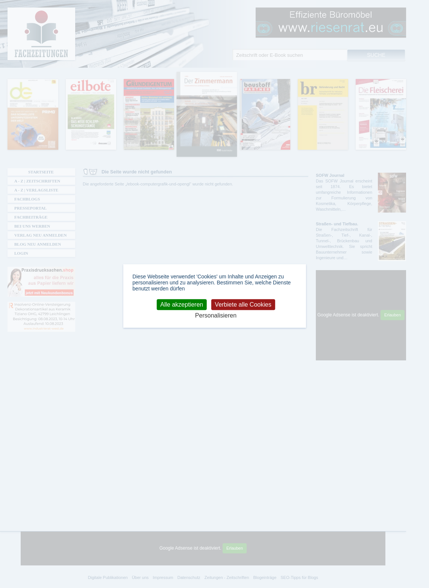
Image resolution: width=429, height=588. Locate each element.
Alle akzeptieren (181, 304)
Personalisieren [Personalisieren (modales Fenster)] (215, 315)
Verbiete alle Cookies (243, 304)
